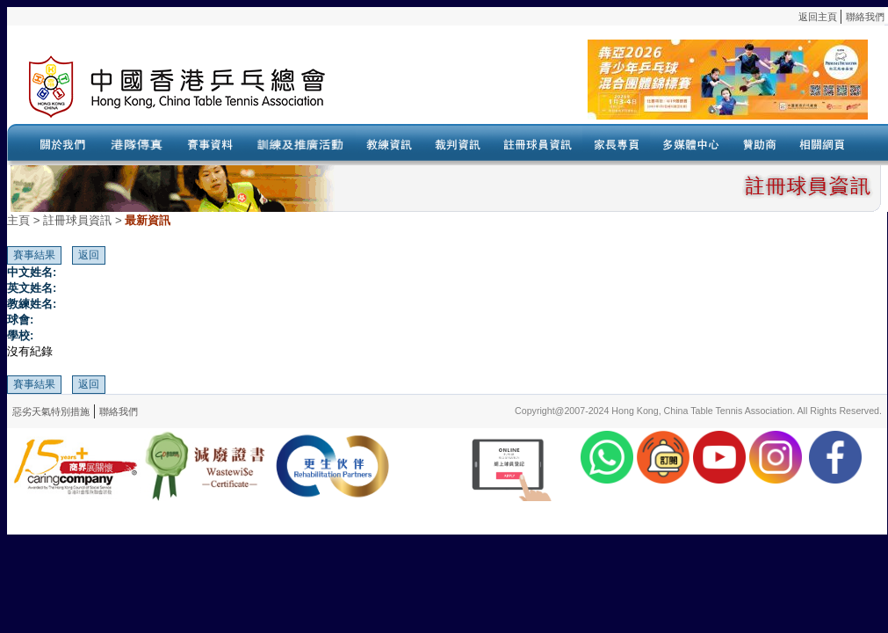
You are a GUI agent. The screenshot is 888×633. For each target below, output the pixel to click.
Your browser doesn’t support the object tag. (617, 87)
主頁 (18, 220)
